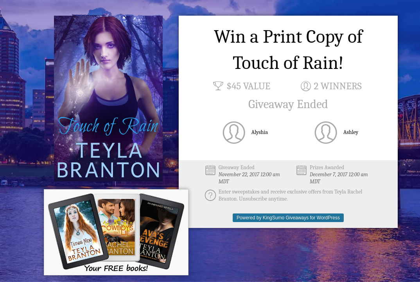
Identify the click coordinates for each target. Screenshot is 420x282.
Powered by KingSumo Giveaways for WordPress (288, 218)
